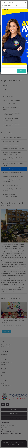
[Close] (25, 3)
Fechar (21, 70)
